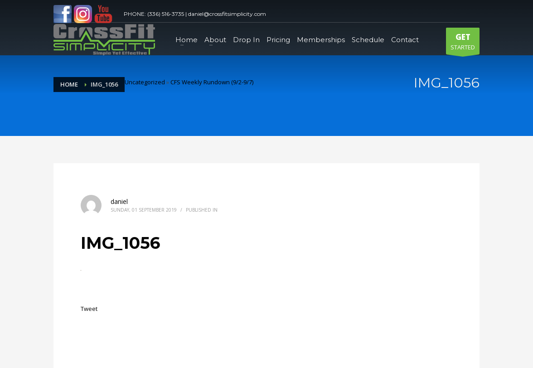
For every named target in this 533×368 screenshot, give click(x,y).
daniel (119, 201)
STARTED (463, 43)
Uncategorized (145, 82)
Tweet (89, 309)
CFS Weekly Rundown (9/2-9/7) (211, 82)
